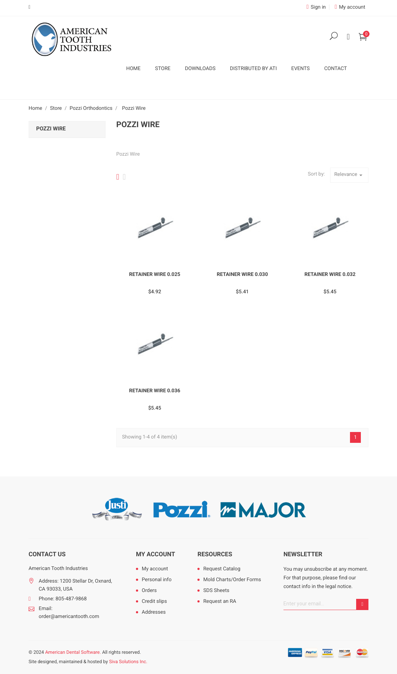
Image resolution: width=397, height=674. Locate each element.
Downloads (200, 69)
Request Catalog (221, 569)
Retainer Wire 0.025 (154, 274)
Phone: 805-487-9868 (63, 599)
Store (163, 69)
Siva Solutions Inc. (128, 662)
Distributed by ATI (253, 69)
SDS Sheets (216, 590)
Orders (149, 590)
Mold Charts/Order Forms (232, 580)
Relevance (349, 175)
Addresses (154, 612)
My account (155, 554)
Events (300, 69)
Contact (335, 69)
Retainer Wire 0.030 (242, 274)
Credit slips (154, 601)
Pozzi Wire (51, 128)
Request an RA (219, 601)
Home (133, 69)
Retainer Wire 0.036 (154, 391)
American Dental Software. (73, 652)
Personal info (156, 580)
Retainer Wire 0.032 (330, 274)
